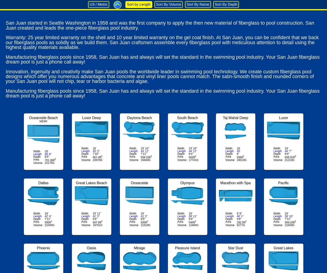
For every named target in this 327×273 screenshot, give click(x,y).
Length (37, 154)
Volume (38, 163)
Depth (37, 157)
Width (37, 151)
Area (36, 159)
